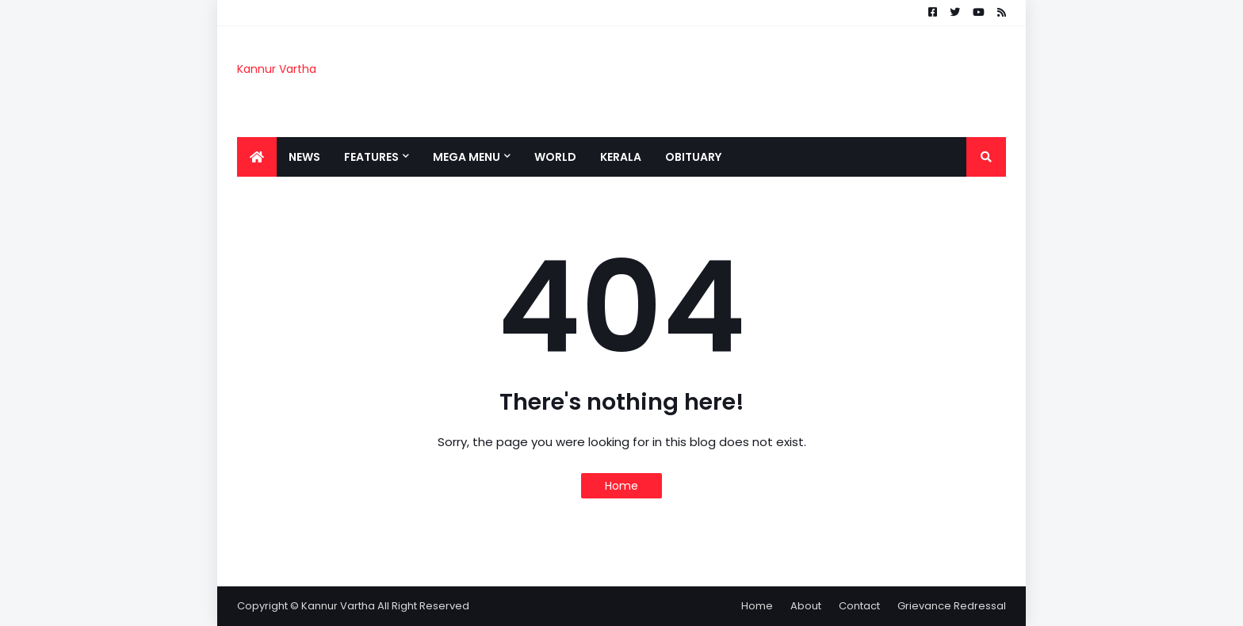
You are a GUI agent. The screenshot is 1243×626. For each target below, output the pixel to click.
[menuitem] (257, 157)
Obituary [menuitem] (693, 157)
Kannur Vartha (276, 69)
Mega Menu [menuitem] (466, 157)
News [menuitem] (304, 157)
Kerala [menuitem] (620, 157)
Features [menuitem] (371, 157)
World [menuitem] (555, 157)
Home (621, 486)
